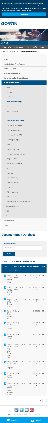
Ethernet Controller (13, 149)
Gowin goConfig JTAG (15, 135)
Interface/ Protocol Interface (16, 154)
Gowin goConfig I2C (14, 140)
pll (7, 168)
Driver (8, 144)
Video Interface (12, 197)
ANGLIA (40, 414)
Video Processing (12, 192)
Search (9, 254)
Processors (10, 173)
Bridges (9, 116)
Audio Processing (12, 111)
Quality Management (12, 206)
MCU (7, 211)
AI (7, 106)
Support (12, 52)
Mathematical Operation (14, 163)
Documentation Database (28, 52)
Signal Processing (12, 178)
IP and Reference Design (14, 102)
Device (8, 87)
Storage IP (10, 187)
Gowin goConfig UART (15, 125)
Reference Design (12, 182)
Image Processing (12, 159)
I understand (24, 14)
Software (9, 92)
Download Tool (10, 97)
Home (3, 52)
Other (7, 216)
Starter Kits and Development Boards (18, 201)
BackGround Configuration (15, 121)
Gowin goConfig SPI (14, 130)
